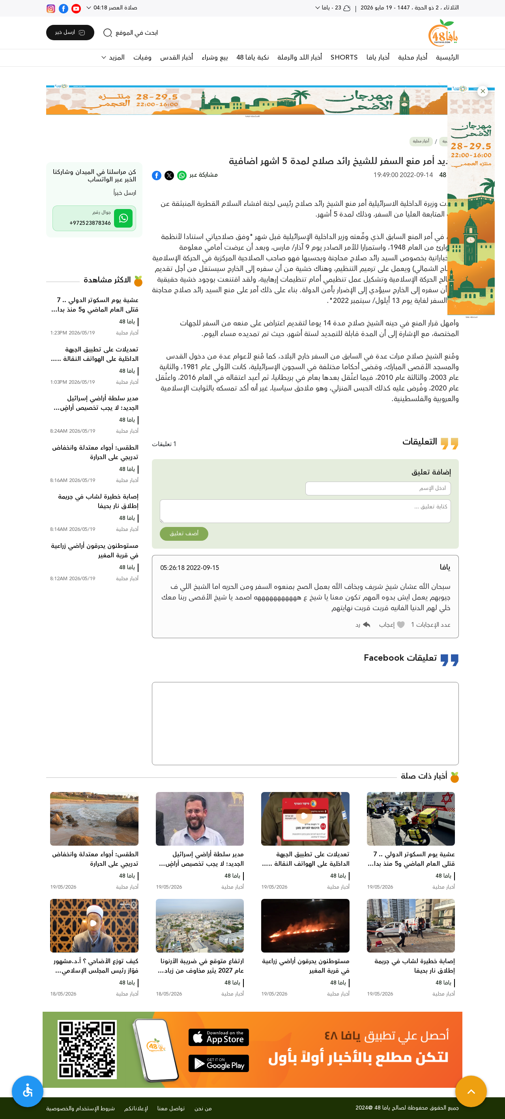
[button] (482, 91)
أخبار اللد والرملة (299, 57)
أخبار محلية (412, 57)
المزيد (116, 57)
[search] (130, 33)
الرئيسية (447, 57)
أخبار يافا (378, 57)
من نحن (203, 1108)
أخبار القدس (176, 57)
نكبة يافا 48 (252, 57)
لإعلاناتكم (136, 1108)
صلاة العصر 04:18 (114, 8)
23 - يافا (335, 8)
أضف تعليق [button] (184, 533)
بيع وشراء (215, 57)
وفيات (142, 57)
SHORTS (344, 57)
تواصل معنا (171, 1108)
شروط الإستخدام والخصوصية (80, 1108)
